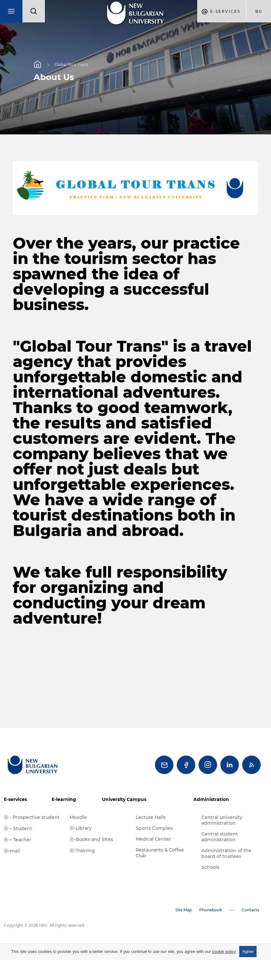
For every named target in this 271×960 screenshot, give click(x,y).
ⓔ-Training (82, 850)
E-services (15, 799)
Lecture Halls (150, 817)
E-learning (64, 799)
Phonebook (210, 910)
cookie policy (224, 951)
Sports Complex (154, 828)
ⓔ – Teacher (17, 840)
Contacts (250, 910)
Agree (248, 951)
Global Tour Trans (71, 64)
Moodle (78, 817)
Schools (210, 867)
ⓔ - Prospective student (32, 817)
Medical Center (153, 839)
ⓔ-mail (12, 851)
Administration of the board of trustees (226, 853)
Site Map (183, 910)
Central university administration (221, 820)
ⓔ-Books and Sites (91, 839)
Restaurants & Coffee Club (160, 853)
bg (258, 11)
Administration (211, 799)
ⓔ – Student (18, 828)
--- (231, 910)
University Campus (124, 799)
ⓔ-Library (81, 828)
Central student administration (219, 837)
